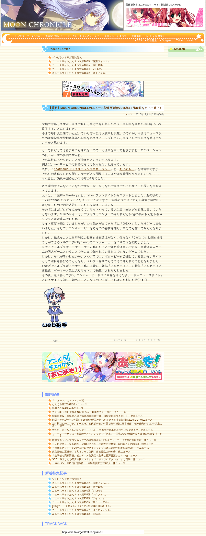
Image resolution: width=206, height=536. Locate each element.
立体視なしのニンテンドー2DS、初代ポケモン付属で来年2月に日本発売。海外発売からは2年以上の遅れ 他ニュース (107, 424)
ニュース (127, 114)
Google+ (166, 40)
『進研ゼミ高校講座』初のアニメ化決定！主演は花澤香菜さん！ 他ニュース (95, 455)
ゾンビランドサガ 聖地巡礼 (67, 57)
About (37, 36)
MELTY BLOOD (154, 36)
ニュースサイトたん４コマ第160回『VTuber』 (77, 69)
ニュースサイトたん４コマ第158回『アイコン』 (78, 498)
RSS (139, 40)
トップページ (21, 36)
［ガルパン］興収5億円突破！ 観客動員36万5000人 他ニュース (88, 463)
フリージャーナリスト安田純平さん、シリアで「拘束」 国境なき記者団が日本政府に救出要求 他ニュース (107, 435)
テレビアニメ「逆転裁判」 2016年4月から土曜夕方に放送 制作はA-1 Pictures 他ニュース (102, 444)
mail (190, 40)
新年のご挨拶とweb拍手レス (67, 408)
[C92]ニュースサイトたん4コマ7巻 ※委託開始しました (82, 506)
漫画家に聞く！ (53, 36)
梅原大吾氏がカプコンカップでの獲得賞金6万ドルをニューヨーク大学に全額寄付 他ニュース (104, 440)
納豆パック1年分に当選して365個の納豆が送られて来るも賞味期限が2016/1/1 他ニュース (102, 419)
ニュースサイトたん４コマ (111, 36)
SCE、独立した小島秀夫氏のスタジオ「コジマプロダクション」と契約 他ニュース (98, 459)
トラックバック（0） (151, 340)
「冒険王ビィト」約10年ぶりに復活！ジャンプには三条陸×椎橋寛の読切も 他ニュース (100, 447)
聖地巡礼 (136, 36)
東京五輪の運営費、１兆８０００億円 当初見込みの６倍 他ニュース (91, 451)
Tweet (55, 341)
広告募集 (152, 40)
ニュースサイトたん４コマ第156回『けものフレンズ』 (82, 510)
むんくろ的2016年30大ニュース (69, 404)
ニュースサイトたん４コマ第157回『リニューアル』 (81, 502)
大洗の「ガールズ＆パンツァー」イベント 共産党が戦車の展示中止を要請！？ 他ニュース (102, 430)
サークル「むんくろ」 (80, 36)
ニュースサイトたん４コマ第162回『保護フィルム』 (81, 61)
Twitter (179, 40)
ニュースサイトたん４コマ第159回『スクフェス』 (79, 73)
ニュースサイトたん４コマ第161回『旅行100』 (78, 65)
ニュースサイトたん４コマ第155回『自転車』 (77, 513)
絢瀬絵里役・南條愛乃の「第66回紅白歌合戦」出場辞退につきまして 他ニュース (97, 415)
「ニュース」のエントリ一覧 (68, 400)
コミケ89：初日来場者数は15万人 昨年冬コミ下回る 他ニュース (89, 412)
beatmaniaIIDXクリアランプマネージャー (82, 169)
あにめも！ (127, 169)
